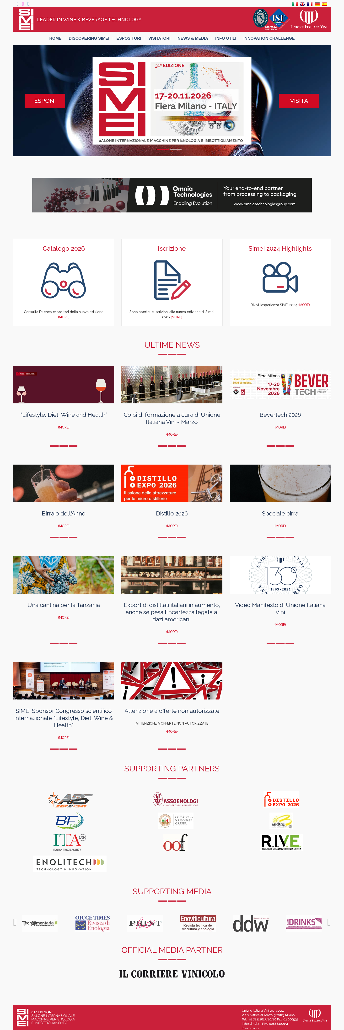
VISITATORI (159, 38)
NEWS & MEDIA (193, 38)
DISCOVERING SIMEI (89, 38)
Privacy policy (250, 1028)
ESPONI (45, 100)
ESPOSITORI (128, 38)
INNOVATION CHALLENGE (269, 38)
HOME (55, 38)
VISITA (299, 100)
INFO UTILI (225, 38)
